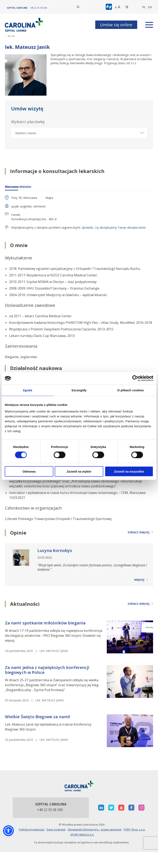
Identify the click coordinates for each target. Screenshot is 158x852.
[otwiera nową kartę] (101, 808)
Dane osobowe (56, 829)
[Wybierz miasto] (79, 133)
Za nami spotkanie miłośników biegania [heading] (45, 623)
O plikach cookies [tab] (130, 390)
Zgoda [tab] (27, 390)
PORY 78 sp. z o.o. (134, 829)
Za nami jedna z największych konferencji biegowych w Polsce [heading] (47, 670)
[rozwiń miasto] (142, 132)
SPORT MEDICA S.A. (82, 834)
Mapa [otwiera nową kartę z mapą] (49, 198)
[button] (109, 7)
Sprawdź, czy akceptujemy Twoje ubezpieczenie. (114, 227)
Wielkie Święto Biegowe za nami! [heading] (37, 716)
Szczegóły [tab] (78, 390)
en (150, 7)
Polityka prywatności (31, 829)
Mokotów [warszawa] (18, 186)
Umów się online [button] (116, 24)
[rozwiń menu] (149, 25)
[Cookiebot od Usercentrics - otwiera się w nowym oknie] (135, 378)
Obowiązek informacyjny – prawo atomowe (95, 829)
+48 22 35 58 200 (50, 810)
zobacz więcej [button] (138, 532)
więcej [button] (139, 579)
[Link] (24, 25)
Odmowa (28, 471)
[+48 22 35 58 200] (38, 7)
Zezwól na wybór (79, 471)
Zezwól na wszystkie (129, 471)
